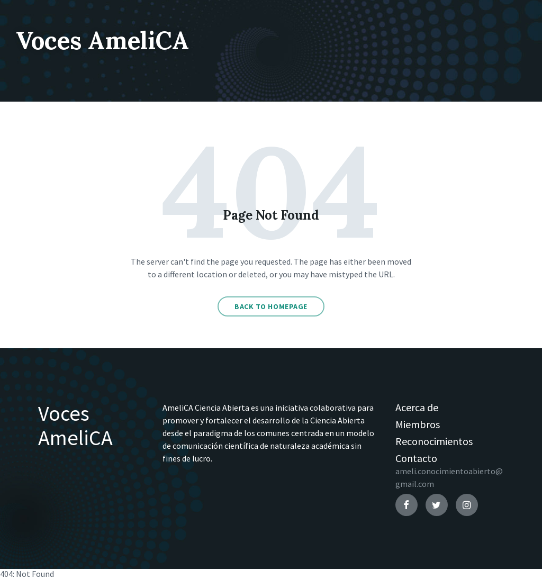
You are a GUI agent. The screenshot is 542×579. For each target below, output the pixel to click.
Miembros (417, 424)
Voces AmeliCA (108, 40)
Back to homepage (271, 306)
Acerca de (416, 407)
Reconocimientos (434, 441)
